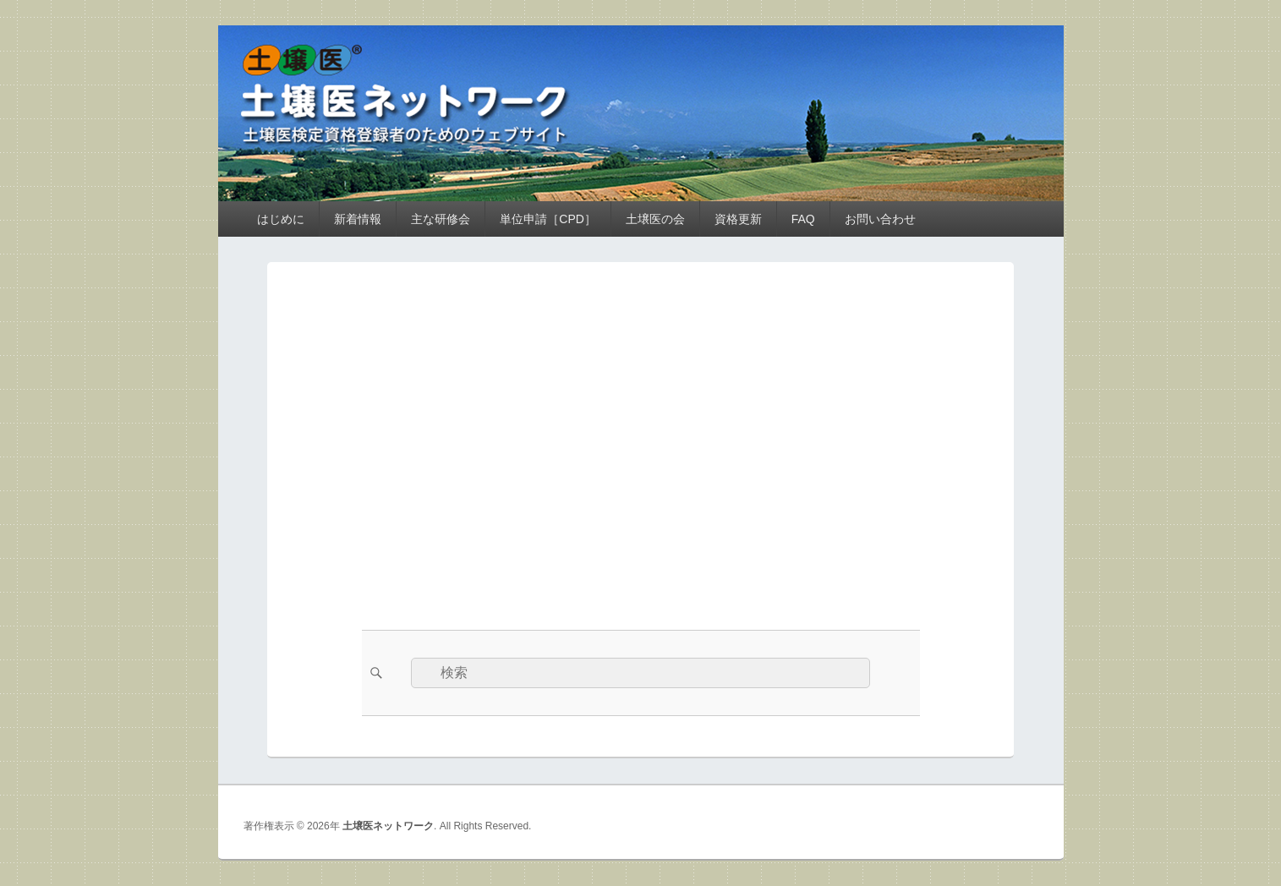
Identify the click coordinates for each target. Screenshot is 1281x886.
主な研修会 (440, 219)
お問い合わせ (880, 219)
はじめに (280, 219)
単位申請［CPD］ (548, 219)
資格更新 (738, 219)
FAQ (803, 219)
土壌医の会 (655, 219)
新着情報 (357, 219)
